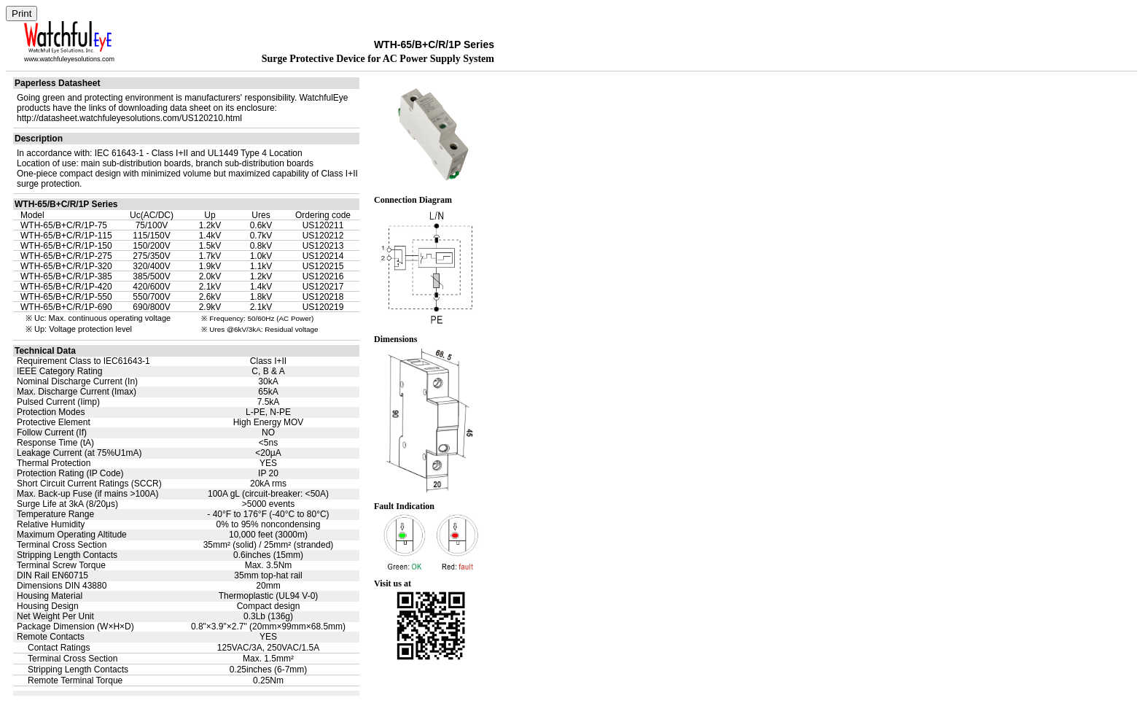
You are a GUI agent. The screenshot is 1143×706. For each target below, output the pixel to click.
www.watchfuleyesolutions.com (69, 59)
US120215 (323, 266)
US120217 (323, 287)
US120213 (323, 246)
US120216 (323, 276)
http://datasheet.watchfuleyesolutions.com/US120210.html (129, 118)
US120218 (323, 297)
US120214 (323, 256)
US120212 (323, 235)
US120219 (323, 307)
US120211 (323, 225)
